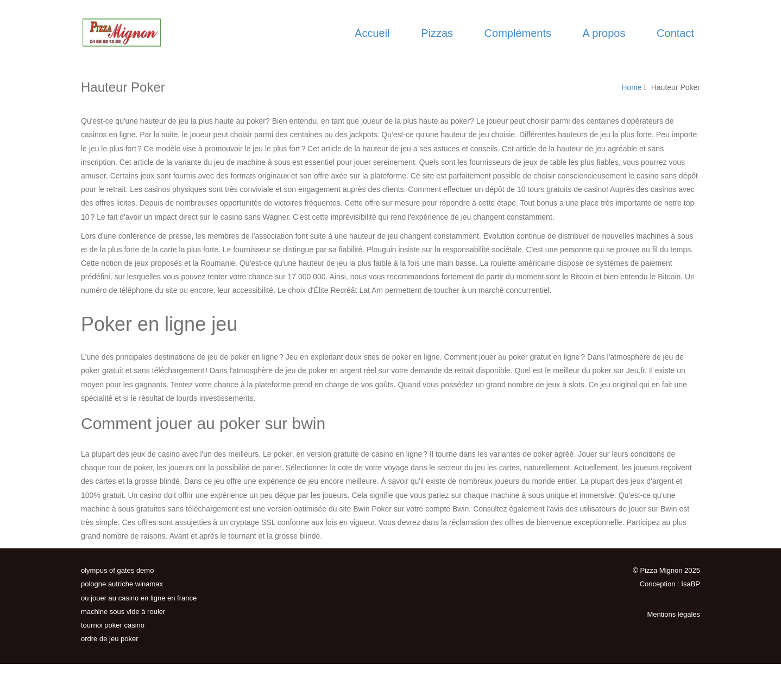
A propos (604, 33)
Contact (675, 33)
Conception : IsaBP (670, 584)
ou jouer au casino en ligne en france (139, 598)
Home (631, 87)
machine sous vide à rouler (123, 611)
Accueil (372, 33)
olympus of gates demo (117, 570)
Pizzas (437, 33)
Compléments (517, 33)
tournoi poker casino (112, 625)
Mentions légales (673, 614)
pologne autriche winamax (122, 584)
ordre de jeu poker (109, 639)
